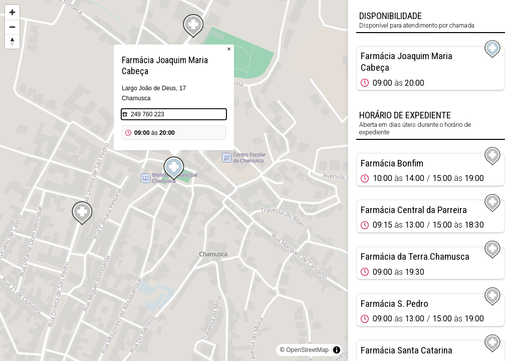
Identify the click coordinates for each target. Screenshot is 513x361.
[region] (174, 180)
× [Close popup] (229, 49)
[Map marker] (173, 168)
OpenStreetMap (307, 349)
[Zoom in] (12, 12)
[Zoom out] (12, 27)
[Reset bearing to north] (12, 41)
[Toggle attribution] (337, 350)
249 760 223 (147, 114)
